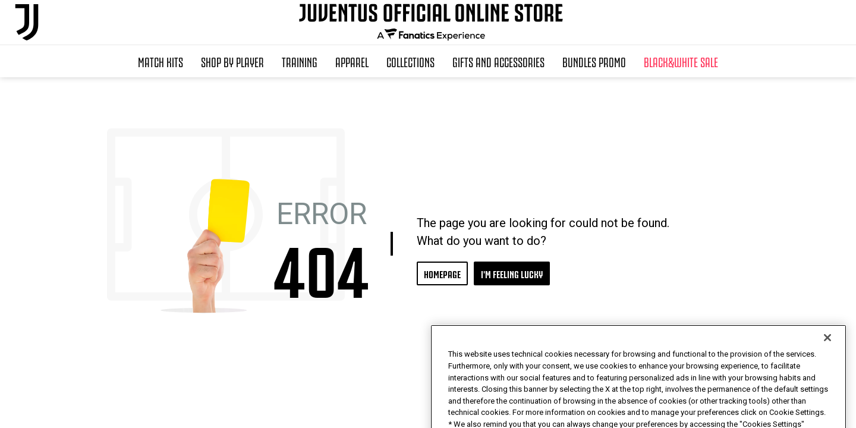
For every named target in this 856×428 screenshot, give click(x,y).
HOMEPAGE (442, 273)
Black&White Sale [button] (681, 61)
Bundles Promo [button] (594, 61)
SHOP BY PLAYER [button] (232, 61)
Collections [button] (410, 61)
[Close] (827, 363)
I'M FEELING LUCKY (512, 273)
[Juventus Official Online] (27, 22)
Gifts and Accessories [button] (498, 61)
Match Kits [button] (160, 61)
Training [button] (299, 61)
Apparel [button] (352, 61)
